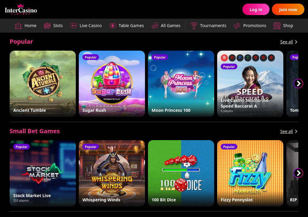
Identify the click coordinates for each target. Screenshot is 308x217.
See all (286, 42)
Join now (288, 9)
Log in (256, 9)
